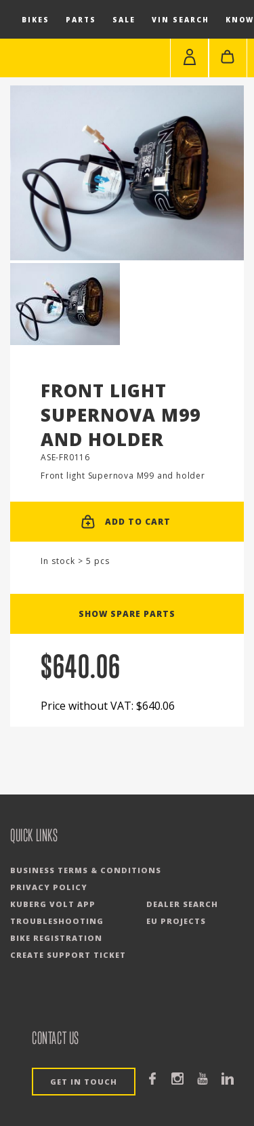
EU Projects (176, 921)
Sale (123, 19)
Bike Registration (56, 938)
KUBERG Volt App (53, 904)
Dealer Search (182, 904)
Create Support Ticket (68, 955)
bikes (35, 19)
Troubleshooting (57, 921)
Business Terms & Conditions (85, 870)
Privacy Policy (48, 887)
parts (81, 19)
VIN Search (180, 19)
